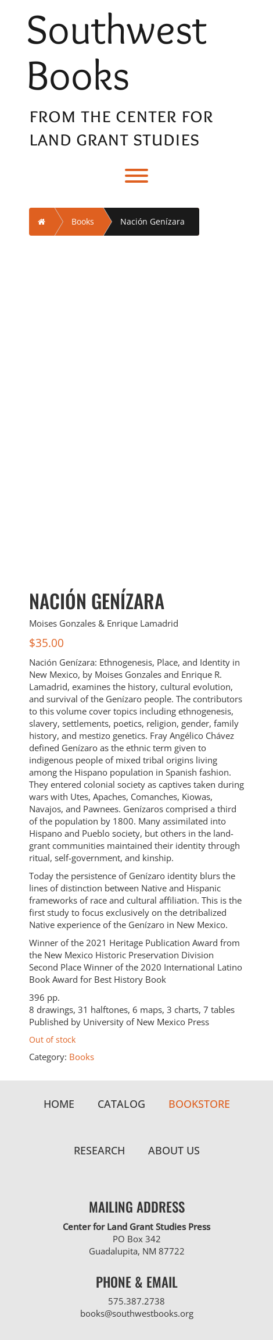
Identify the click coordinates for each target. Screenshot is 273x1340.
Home (59, 1104)
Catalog (121, 1104)
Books (82, 221)
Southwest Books (116, 52)
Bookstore (199, 1104)
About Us (174, 1150)
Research (99, 1150)
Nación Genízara (152, 221)
